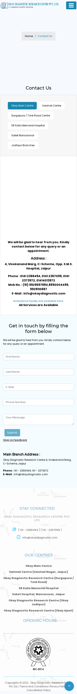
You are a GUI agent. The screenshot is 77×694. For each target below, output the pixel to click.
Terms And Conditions (34, 687)
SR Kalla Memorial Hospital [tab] (28, 125)
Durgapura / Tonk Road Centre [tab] (30, 115)
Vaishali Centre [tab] (51, 105)
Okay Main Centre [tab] (22, 105)
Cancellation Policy (38, 690)
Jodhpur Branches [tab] (23, 145)
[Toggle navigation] (71, 5)
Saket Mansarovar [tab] (22, 135)
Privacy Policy (58, 687)
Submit (13, 433)
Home (29, 36)
